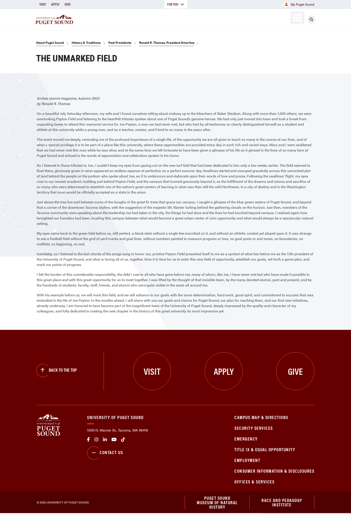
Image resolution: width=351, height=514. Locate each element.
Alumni (286, 18)
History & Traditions (86, 42)
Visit (42, 4)
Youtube (114, 439)
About (129, 18)
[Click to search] (311, 19)
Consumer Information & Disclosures (274, 471)
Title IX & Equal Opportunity (264, 449)
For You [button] (175, 4)
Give (68, 4)
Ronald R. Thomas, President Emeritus (166, 42)
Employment (247, 460)
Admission (193, 18)
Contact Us (105, 453)
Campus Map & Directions (261, 417)
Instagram (96, 439)
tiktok (123, 439)
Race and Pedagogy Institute (281, 502)
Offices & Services (254, 481)
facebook (88, 439)
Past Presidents (119, 42)
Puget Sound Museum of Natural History (217, 502)
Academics (159, 18)
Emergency (246, 438)
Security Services (253, 428)
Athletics (262, 18)
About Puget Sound (50, 42)
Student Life (228, 18)
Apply (55, 4)
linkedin (105, 439)
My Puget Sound (299, 4)
